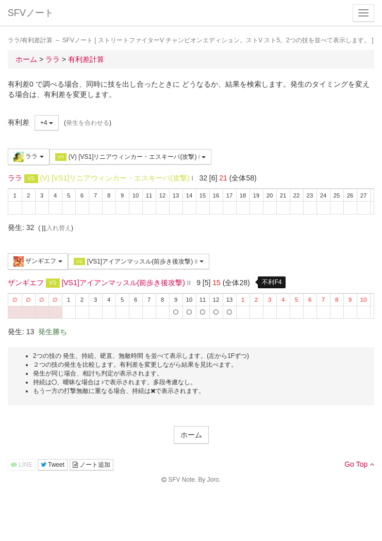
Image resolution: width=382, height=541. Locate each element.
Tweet (52, 464)
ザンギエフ (37, 261)
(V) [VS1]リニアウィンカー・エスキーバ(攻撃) (130, 157)
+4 (46, 122)
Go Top (359, 464)
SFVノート (31, 13)
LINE (21, 464)
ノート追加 (91, 464)
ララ (28, 157)
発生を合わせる (87, 122)
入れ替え (55, 228)
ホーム (191, 435)
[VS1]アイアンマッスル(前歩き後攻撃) (139, 262)
